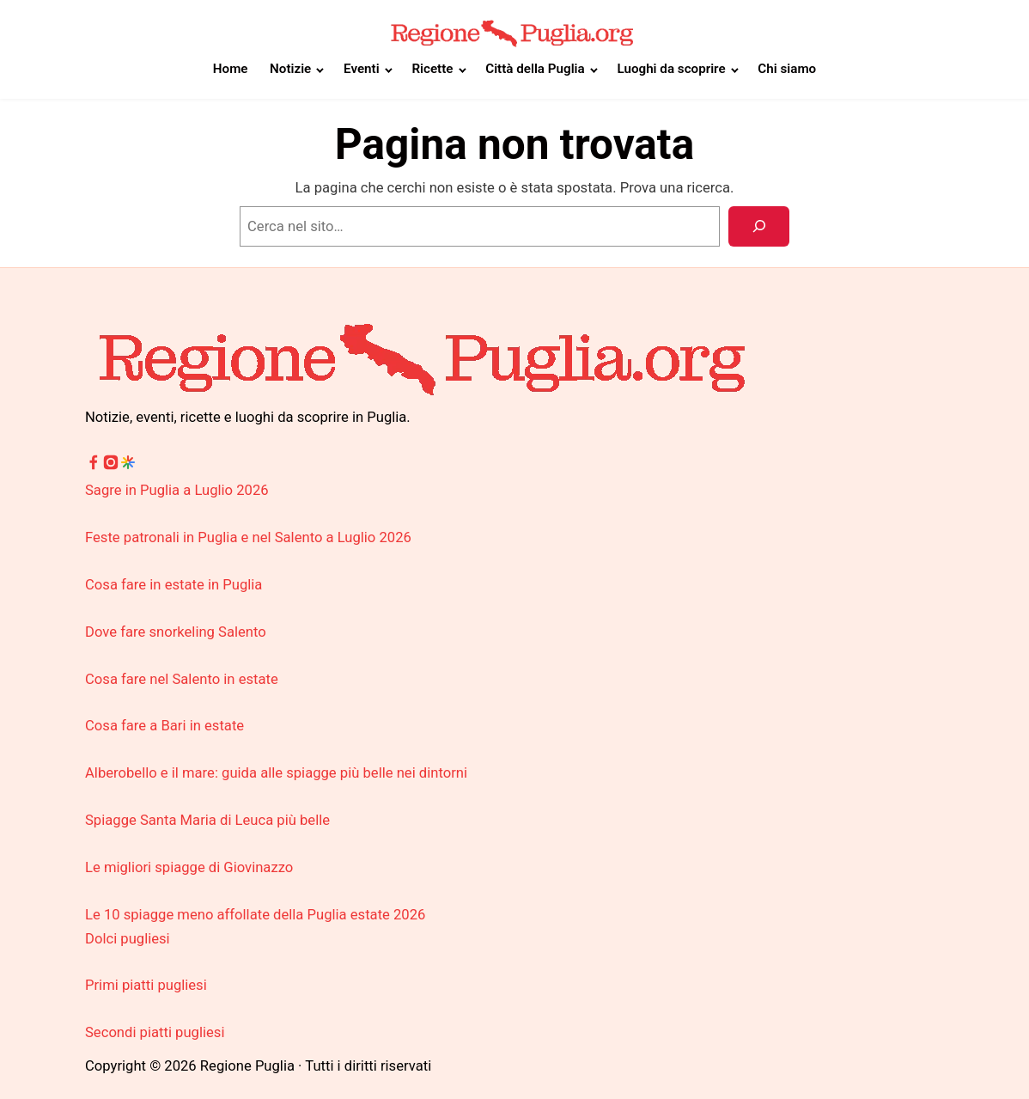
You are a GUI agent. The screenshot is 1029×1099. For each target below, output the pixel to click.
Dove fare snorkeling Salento (175, 632)
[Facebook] (93, 466)
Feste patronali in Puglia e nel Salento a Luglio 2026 (248, 537)
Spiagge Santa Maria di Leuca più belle (207, 820)
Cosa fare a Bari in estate (164, 725)
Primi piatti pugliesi (146, 985)
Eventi (362, 68)
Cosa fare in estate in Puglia (173, 585)
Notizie (290, 68)
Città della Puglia (534, 68)
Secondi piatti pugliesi (154, 1032)
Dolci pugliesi (127, 939)
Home (230, 68)
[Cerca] (758, 226)
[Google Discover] (128, 466)
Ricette (432, 68)
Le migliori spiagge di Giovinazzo (189, 867)
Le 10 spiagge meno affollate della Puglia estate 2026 (255, 915)
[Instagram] (110, 466)
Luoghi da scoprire (671, 68)
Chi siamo (787, 68)
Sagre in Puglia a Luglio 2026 (177, 490)
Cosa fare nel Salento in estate (181, 679)
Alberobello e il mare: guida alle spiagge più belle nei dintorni (276, 773)
